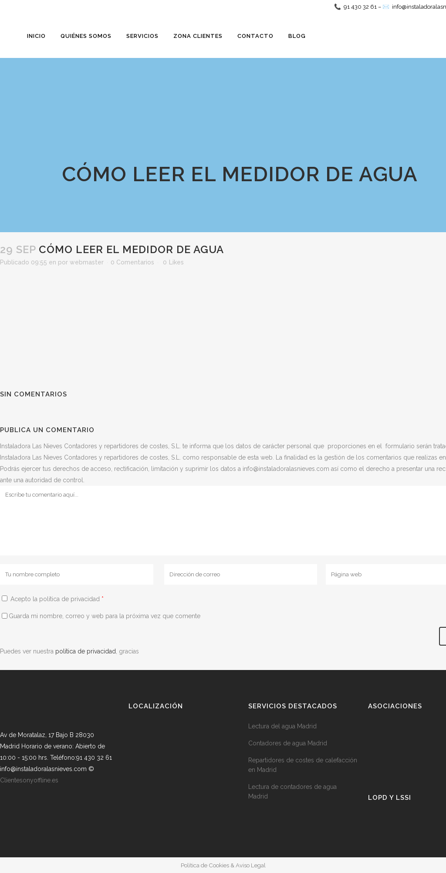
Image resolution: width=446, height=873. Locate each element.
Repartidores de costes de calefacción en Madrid (302, 765)
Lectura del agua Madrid (282, 726)
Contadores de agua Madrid (287, 743)
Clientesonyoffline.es (29, 780)
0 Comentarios (132, 262)
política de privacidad (85, 651)
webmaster (87, 262)
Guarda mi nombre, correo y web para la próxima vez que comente (104, 615)
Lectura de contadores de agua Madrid (292, 791)
